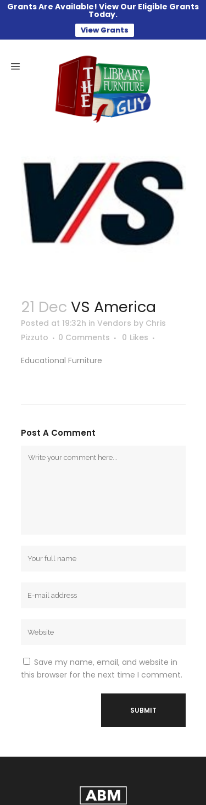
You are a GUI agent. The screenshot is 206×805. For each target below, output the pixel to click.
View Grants (105, 30)
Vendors (114, 323)
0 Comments (84, 337)
